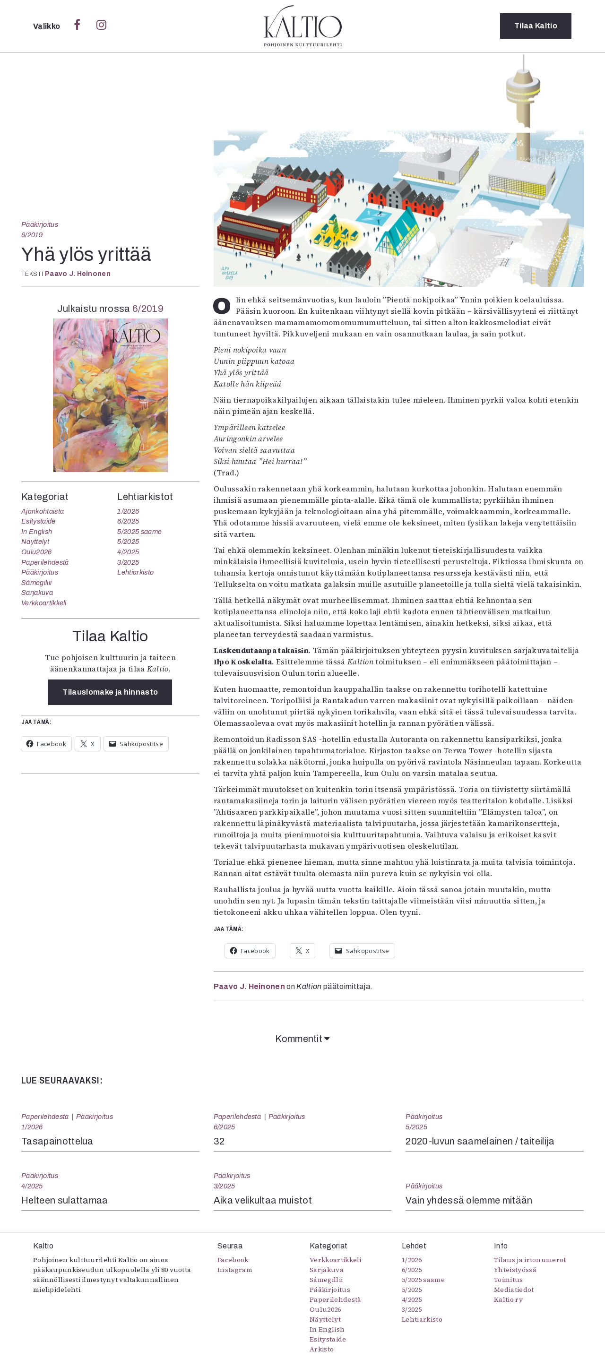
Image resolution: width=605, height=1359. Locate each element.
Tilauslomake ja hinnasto (110, 692)
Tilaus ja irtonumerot (530, 1259)
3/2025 (128, 562)
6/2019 (32, 235)
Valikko (47, 26)
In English (36, 531)
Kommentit (302, 1038)
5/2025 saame (139, 531)
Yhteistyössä (515, 1269)
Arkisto (322, 1349)
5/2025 (128, 541)
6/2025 (128, 521)
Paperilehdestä (45, 562)
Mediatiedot (514, 1289)
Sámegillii (36, 582)
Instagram (234, 1269)
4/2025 (128, 552)
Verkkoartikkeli (44, 603)
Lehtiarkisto (135, 572)
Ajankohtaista (42, 511)
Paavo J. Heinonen (78, 273)
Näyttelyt (35, 541)
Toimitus (508, 1279)
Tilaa (535, 26)
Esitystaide (38, 521)
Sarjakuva (37, 592)
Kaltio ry (508, 1299)
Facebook (233, 1259)
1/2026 (128, 511)
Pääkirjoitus (39, 224)
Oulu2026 (36, 552)
